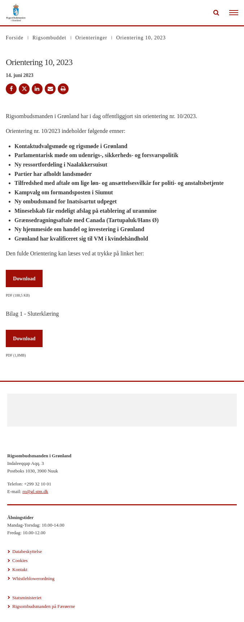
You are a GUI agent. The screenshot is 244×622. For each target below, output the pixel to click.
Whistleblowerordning (33, 578)
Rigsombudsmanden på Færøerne (43, 606)
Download (24, 278)
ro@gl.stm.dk (35, 491)
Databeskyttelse (27, 551)
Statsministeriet (27, 597)
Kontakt (19, 569)
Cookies (20, 560)
